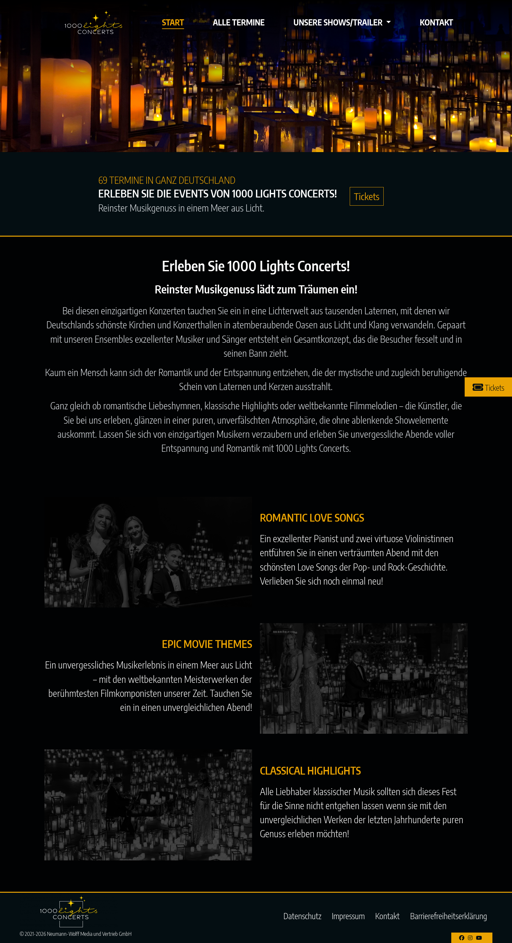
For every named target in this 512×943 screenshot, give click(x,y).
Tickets (366, 196)
